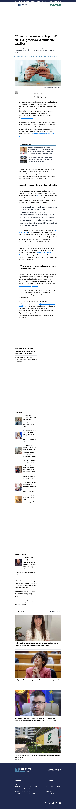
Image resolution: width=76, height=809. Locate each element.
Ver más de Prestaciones (55, 611)
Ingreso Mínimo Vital (20, 796)
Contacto (48, 796)
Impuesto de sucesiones (53, 1)
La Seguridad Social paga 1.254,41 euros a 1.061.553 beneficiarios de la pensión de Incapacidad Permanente (40, 159)
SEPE (30, 791)
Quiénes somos (50, 784)
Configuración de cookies (53, 786)
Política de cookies (51, 789)
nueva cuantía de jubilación (28, 286)
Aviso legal (49, 791)
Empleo (17, 784)
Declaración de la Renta (21, 789)
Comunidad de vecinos (35, 786)
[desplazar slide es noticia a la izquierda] (21, 1)
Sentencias (17, 786)
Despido (38, 1)
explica (38, 196)
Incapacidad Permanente (21, 791)
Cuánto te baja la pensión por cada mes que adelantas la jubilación (36, 56)
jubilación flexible (27, 118)
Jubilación (33, 324)
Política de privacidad (52, 793)
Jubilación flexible (41, 324)
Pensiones (26, 324)
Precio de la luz (26, 1)
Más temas (32, 793)
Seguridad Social (19, 324)
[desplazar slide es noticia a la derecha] (60, 1)
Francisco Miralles (23, 92)
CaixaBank (33, 1)
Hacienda (17, 793)
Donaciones (44, 1)
